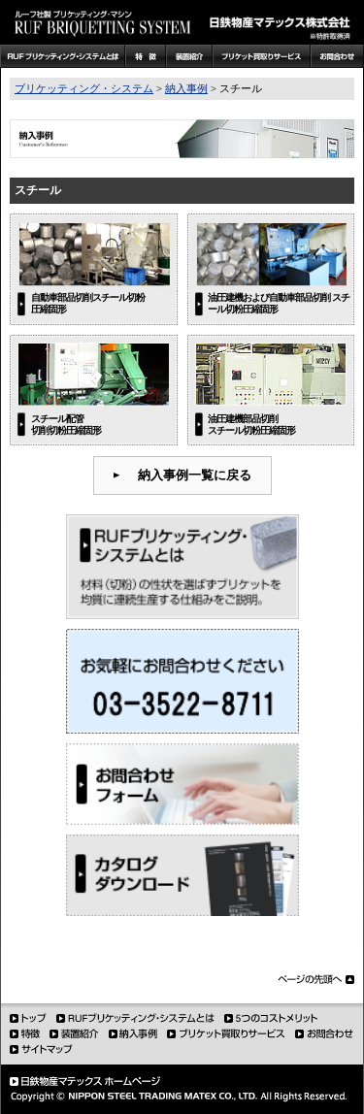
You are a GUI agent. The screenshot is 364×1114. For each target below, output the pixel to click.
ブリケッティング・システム (84, 88)
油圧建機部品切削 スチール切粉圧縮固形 (251, 424)
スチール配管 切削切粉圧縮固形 (66, 424)
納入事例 (186, 88)
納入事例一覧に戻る (194, 475)
